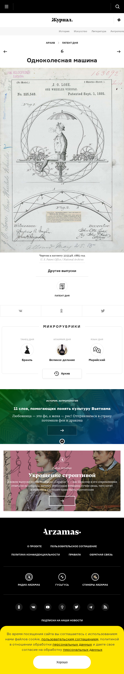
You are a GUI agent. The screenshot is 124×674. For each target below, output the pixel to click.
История (64, 31)
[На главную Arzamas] (62, 6)
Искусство (80, 31)
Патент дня (70, 42)
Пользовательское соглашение (73, 546)
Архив (50, 42)
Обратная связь (101, 554)
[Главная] (62, 532)
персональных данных (72, 644)
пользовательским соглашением (69, 639)
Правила (75, 554)
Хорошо (62, 662)
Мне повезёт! (119, 20)
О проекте (34, 546)
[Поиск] (117, 6)
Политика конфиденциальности (35, 554)
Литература (99, 31)
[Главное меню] (6, 6)
